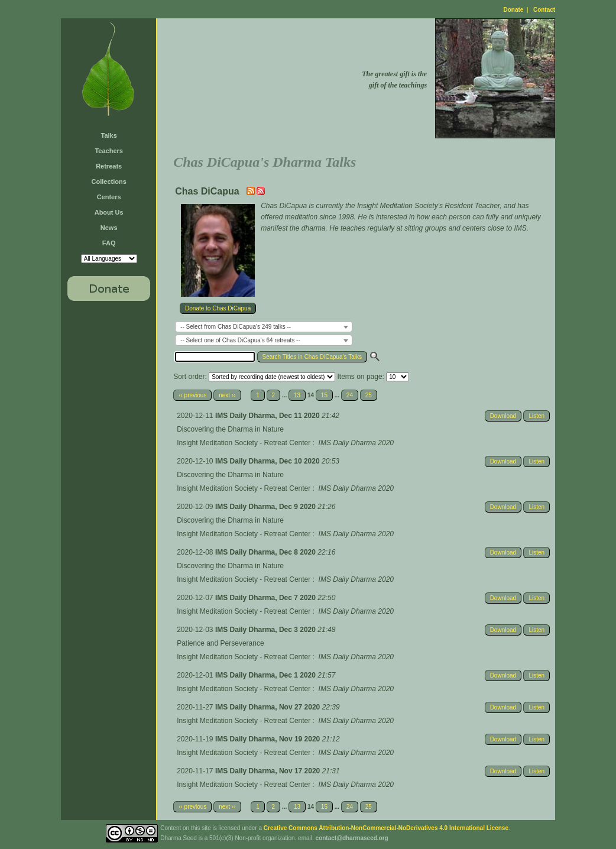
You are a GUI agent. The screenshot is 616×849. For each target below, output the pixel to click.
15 (324, 395)
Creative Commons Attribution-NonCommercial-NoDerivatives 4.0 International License (386, 828)
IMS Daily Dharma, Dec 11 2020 (268, 415)
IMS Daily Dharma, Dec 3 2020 (266, 630)
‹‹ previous (192, 395)
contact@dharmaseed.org (352, 838)
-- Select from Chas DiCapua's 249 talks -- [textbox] (235, 326)
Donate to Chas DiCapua (218, 308)
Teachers (109, 150)
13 (297, 395)
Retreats (109, 166)
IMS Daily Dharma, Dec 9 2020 (266, 507)
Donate (514, 10)
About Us (109, 212)
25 (368, 395)
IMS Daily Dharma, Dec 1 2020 (266, 675)
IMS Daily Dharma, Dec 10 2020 (268, 461)
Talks (109, 135)
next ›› (227, 395)
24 (349, 395)
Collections (109, 181)
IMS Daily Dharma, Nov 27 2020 (268, 707)
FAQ (109, 243)
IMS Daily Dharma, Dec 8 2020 (266, 552)
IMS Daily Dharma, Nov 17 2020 (268, 771)
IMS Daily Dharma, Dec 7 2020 (266, 598)
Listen (536, 416)
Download (503, 416)
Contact (544, 10)
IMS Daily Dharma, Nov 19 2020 (268, 739)
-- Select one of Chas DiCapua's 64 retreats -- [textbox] (240, 340)
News (109, 227)
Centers (109, 196)
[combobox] (263, 326)
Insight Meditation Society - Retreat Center (243, 443)
